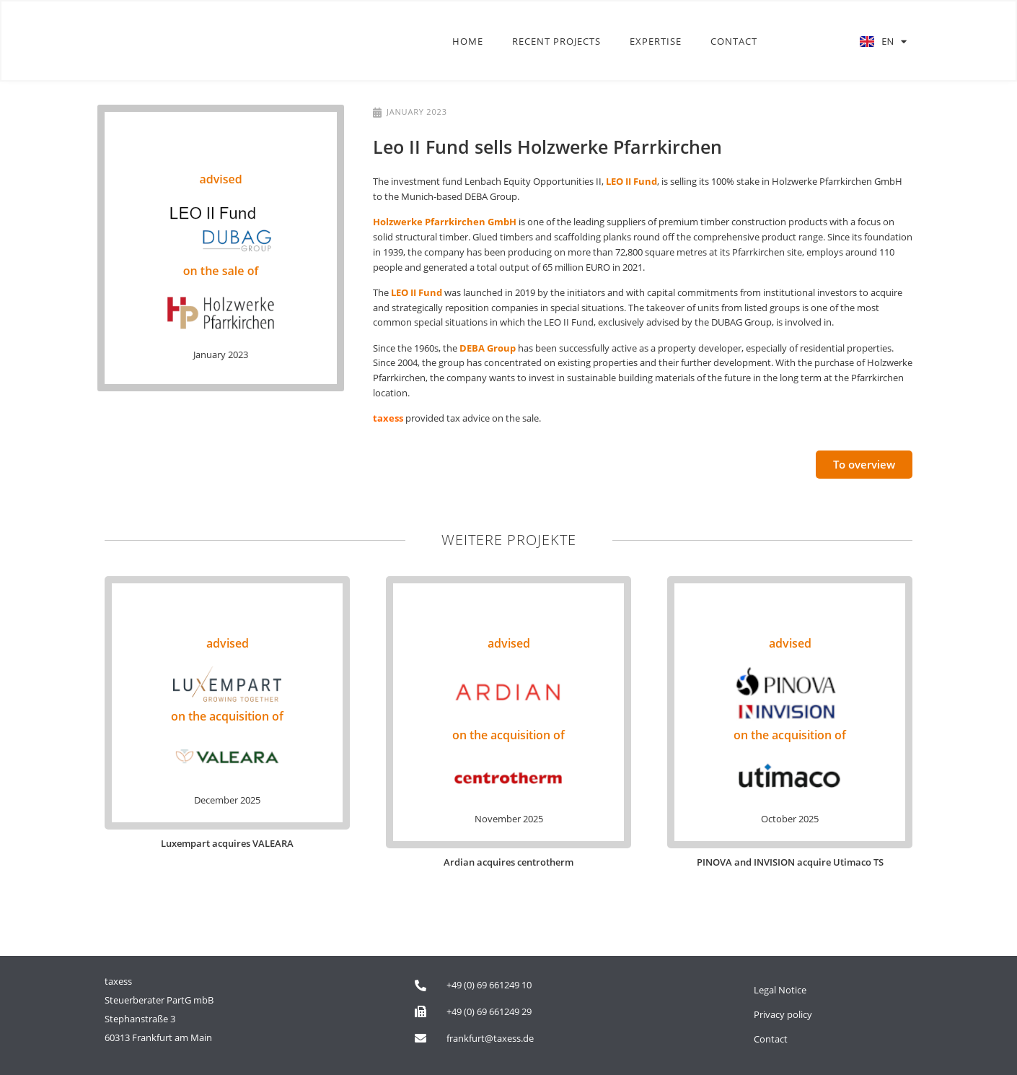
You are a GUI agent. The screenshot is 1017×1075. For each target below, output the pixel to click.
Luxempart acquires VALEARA (227, 843)
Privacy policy (783, 1014)
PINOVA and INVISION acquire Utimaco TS (790, 862)
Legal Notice (780, 989)
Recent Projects (556, 41)
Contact (733, 41)
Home (467, 41)
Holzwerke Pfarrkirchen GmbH (444, 221)
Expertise (656, 41)
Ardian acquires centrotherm (508, 862)
